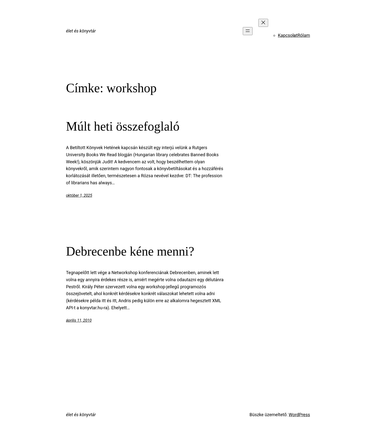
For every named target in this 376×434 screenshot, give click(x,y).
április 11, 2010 (79, 320)
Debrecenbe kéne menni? (130, 251)
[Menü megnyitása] (248, 31)
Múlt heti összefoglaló (123, 126)
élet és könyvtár (81, 30)
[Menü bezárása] (263, 23)
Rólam (303, 35)
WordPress (299, 414)
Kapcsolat (287, 35)
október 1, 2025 (79, 195)
